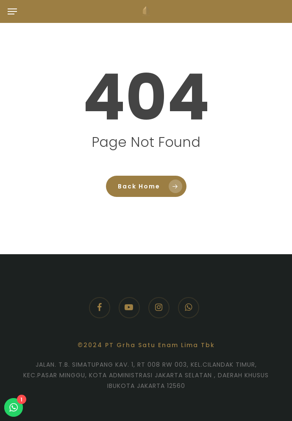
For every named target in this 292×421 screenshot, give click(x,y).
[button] (12, 11)
